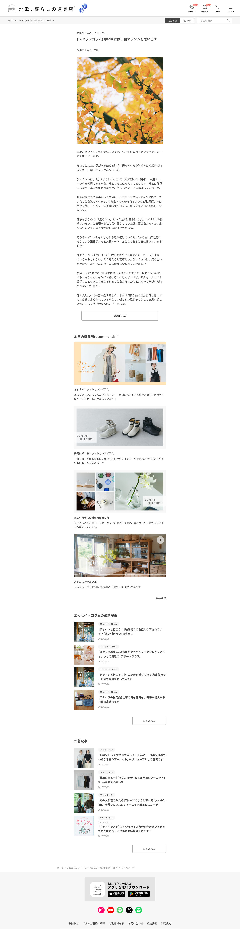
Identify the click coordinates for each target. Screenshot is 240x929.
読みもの (204, 11)
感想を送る (120, 315)
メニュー (230, 11)
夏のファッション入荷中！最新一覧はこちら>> (31, 20)
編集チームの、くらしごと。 (93, 33)
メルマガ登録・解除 (94, 923)
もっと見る (149, 720)
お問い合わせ (135, 923)
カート (218, 11)
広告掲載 (152, 923)
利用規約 (166, 923)
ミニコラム (72, 867)
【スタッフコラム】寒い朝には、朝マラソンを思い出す (117, 39)
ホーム (60, 867)
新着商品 (192, 11)
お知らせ (74, 923)
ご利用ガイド (116, 923)
